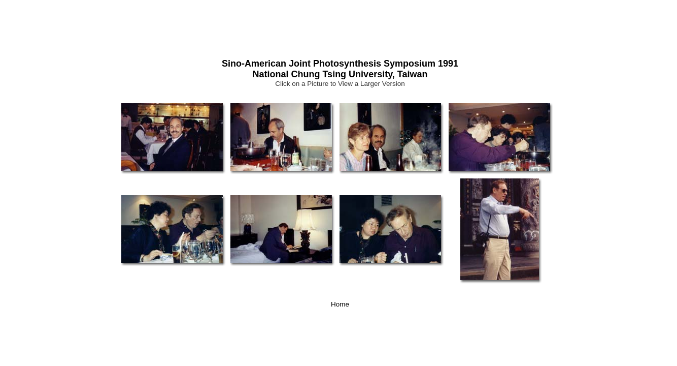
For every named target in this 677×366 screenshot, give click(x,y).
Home (340, 304)
